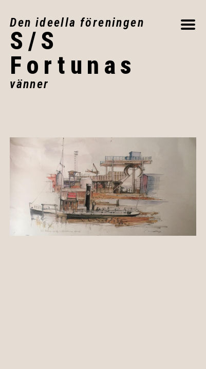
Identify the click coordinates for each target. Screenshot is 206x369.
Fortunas (95, 53)
